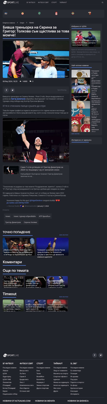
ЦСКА (5, 373)
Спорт (54, 2)
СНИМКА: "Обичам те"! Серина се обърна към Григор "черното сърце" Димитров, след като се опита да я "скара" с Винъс (57, 287)
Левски (5, 371)
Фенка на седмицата (61, 382)
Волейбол (40, 376)
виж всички (75, 134)
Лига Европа (24, 388)
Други (56, 391)
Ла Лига (23, 373)
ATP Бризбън (44, 216)
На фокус (73, 385)
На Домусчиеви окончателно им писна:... (96, 83)
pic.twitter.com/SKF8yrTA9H (18, 203)
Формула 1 (41, 382)
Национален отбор (10, 394)
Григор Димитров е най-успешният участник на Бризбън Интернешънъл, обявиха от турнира (13, 285)
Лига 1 (22, 382)
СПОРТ (40, 363)
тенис (7, 216)
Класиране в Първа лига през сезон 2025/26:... (95, 75)
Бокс (38, 371)
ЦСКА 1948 (7, 379)
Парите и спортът (77, 382)
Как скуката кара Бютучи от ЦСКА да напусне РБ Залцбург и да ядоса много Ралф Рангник (85, 42)
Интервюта (74, 394)
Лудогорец (7, 376)
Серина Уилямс (30, 222)
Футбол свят (43, 2)
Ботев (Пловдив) (9, 388)
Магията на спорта (61, 373)
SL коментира (75, 371)
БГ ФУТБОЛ (31, 2)
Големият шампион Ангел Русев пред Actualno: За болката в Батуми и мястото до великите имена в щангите (51, 253)
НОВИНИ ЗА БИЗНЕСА (78, 401)
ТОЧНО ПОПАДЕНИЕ (16, 232)
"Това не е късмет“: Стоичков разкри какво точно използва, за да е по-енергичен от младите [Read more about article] (57, 309)
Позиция (73, 373)
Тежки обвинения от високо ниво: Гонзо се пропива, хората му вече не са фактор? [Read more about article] (13, 308)
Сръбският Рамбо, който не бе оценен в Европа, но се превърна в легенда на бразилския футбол (18, 252)
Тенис (39, 373)
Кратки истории (76, 388)
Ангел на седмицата (61, 385)
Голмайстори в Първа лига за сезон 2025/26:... (96, 90)
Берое (5, 391)
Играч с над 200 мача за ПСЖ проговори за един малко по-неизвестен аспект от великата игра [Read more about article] (35, 308)
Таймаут (63, 2)
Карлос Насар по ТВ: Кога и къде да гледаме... (95, 114)
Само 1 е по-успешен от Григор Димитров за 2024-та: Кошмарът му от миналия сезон (42, 168)
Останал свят (25, 391)
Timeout (9, 294)
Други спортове (43, 388)
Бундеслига (24, 379)
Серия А (23, 376)
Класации (74, 391)
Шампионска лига (27, 385)
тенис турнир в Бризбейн (25, 216)
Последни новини (9, 368)
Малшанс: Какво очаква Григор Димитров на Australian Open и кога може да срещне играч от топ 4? (35, 286)
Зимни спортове (43, 385)
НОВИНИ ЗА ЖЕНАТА (45, 401)
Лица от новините (60, 371)
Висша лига (24, 371)
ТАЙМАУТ (58, 363)
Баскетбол (40, 379)
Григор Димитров (18, 99)
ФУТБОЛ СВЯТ (26, 363)
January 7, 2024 (43, 206)
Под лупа (73, 379)
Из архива (74, 376)
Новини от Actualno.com (16, 401)
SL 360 (73, 363)
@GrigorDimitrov (36, 200)
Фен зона (57, 388)
